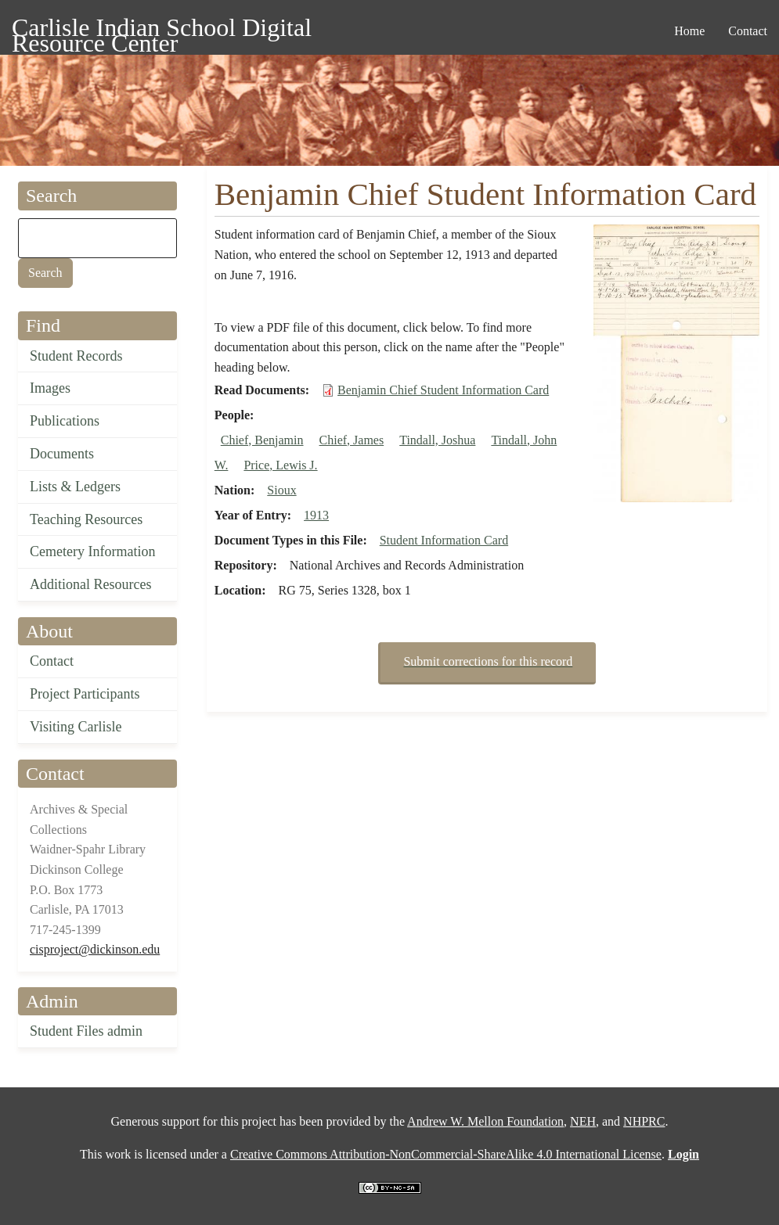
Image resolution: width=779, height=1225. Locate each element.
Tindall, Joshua (437, 440)
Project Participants (84, 694)
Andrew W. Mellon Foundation (485, 1121)
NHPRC (644, 1121)
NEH (583, 1121)
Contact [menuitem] (747, 31)
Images (50, 388)
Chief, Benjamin (262, 440)
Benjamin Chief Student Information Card (443, 390)
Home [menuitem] (689, 31)
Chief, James (351, 440)
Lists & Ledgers (75, 486)
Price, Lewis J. (280, 465)
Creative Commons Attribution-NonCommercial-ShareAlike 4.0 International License (446, 1154)
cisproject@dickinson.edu (95, 949)
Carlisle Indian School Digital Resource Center (162, 30)
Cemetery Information (92, 551)
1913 (316, 515)
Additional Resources (90, 584)
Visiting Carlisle (75, 727)
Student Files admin (86, 1031)
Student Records (76, 356)
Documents (62, 454)
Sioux (281, 490)
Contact (52, 661)
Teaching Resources (86, 519)
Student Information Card (444, 540)
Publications (64, 421)
